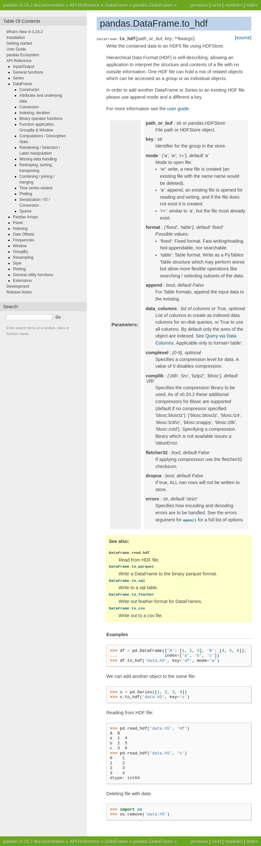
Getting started (19, 43)
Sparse (25, 211)
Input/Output (23, 66)
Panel (18, 223)
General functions (28, 72)
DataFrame (116, 5)
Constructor (29, 89)
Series (18, 78)
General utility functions (33, 275)
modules (233, 5)
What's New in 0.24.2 (24, 32)
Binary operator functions (40, 118)
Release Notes (19, 292)
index (252, 5)
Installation (15, 37)
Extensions (22, 280)
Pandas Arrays (25, 217)
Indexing (20, 228)
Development (17, 286)
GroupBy (20, 251)
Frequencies (23, 240)
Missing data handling (38, 159)
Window (20, 246)
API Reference (85, 5)
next (216, 5)
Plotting (25, 194)
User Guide (16, 49)
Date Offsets (23, 234)
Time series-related (35, 188)
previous (199, 5)
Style (17, 263)
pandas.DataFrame (153, 5)
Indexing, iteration (34, 113)
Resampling (23, 257)
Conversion (29, 107)
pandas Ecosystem (22, 55)
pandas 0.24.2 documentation (33, 5)
